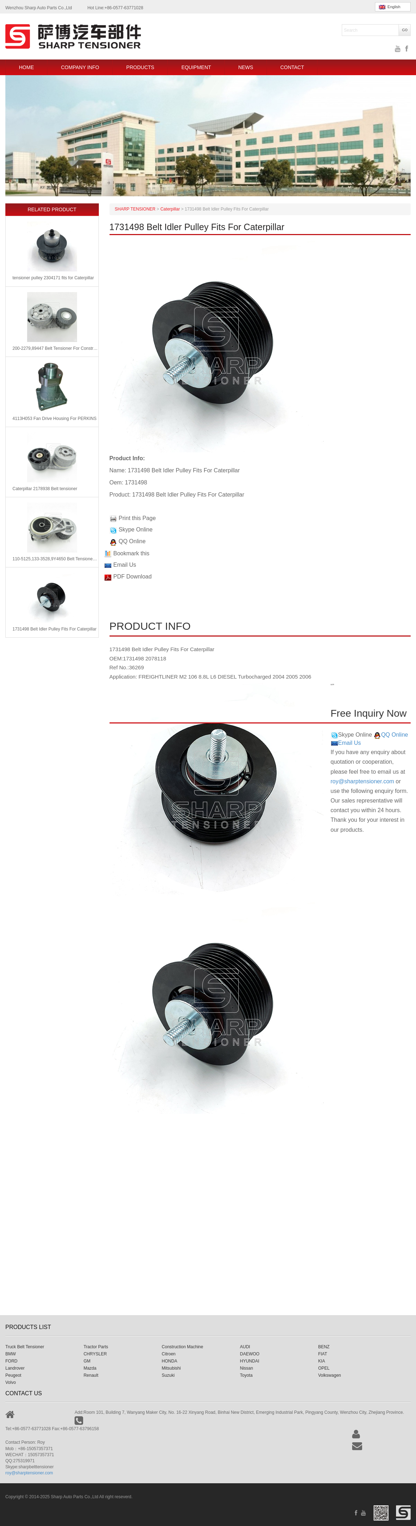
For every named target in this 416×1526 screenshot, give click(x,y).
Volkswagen (329, 1375)
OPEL (324, 1368)
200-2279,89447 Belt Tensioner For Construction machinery (55, 348)
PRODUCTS (140, 67)
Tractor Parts (95, 1346)
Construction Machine (182, 1346)
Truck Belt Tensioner (24, 1346)
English (389, 7)
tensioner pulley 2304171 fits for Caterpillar (53, 277)
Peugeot (13, 1375)
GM (86, 1361)
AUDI (245, 1346)
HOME (26, 67)
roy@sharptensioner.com (362, 781)
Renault (90, 1375)
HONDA (169, 1361)
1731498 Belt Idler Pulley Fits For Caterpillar (54, 629)
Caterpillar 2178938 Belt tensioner (44, 488)
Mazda (89, 1368)
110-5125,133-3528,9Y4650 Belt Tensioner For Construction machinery (55, 558)
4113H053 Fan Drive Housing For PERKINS (54, 418)
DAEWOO (250, 1353)
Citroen (169, 1353)
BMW (10, 1353)
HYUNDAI (249, 1361)
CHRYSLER (95, 1353)
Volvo (10, 1382)
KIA (321, 1361)
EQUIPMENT (196, 67)
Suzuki (168, 1375)
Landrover (15, 1368)
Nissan (246, 1368)
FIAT (322, 1353)
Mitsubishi (171, 1368)
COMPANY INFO (80, 67)
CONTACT (292, 67)
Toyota (246, 1375)
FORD (11, 1361)
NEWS (245, 67)
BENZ (324, 1346)
